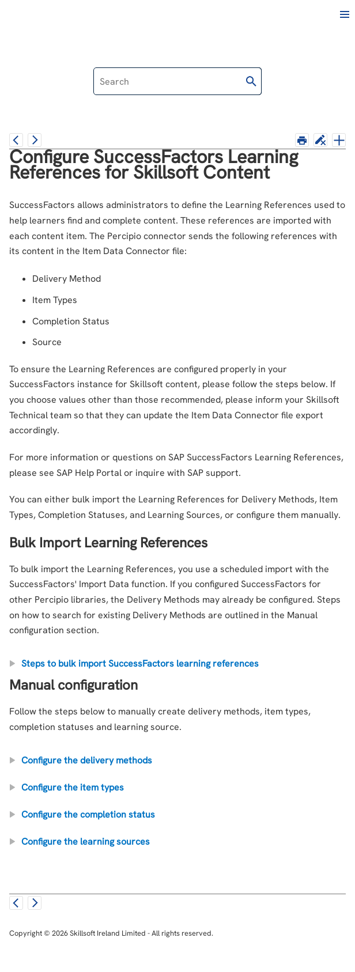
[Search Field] (177, 81)
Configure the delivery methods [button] (82, 760)
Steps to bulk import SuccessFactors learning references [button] (135, 663)
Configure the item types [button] (68, 787)
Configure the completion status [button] (83, 814)
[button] (251, 81)
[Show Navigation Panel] (344, 14)
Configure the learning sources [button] (81, 841)
